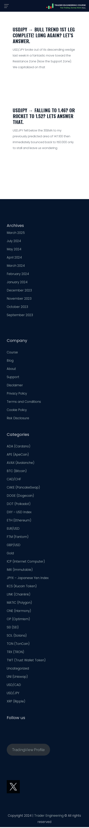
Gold (10, 554)
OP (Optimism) (18, 620)
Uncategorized (18, 669)
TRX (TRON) (15, 652)
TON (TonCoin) (18, 644)
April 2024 (14, 258)
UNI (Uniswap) (17, 677)
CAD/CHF (14, 480)
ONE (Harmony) (19, 611)
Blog (10, 361)
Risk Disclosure (18, 419)
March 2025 (16, 233)
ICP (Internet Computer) (26, 562)
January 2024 (17, 283)
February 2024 (18, 274)
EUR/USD (13, 529)
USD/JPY (13, 694)
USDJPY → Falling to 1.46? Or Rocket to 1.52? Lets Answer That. (44, 116)
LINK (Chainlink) (18, 595)
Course (12, 353)
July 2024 (14, 241)
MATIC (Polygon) (19, 603)
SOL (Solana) (17, 636)
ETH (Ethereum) (19, 521)
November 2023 (19, 299)
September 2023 (20, 316)
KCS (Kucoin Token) (22, 587)
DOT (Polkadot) (19, 504)
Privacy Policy (17, 394)
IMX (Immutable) (20, 570)
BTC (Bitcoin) (17, 471)
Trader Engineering (49, 816)
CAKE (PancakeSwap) (23, 488)
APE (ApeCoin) (18, 455)
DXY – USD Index (19, 513)
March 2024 (16, 266)
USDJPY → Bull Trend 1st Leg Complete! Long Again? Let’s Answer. (44, 35)
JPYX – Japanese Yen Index (28, 578)
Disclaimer (15, 386)
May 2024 (14, 250)
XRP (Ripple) (16, 702)
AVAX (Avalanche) (20, 463)
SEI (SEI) (13, 628)
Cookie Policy (17, 410)
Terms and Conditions (24, 402)
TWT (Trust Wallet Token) (26, 661)
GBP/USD (13, 546)
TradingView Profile (28, 750)
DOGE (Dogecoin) (20, 496)
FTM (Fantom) (18, 537)
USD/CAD (14, 685)
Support (13, 378)
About (11, 369)
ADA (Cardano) (18, 447)
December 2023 (19, 291)
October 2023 (17, 307)
